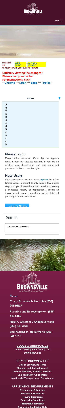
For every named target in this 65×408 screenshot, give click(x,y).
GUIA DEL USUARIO (32, 64)
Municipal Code (32, 352)
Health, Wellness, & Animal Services (33, 371)
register (44, 179)
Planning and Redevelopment (32, 368)
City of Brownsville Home (32, 364)
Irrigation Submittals (32, 403)
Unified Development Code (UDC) (32, 349)
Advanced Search (6, 124)
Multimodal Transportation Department (32, 378)
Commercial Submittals (32, 390)
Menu (58, 20)
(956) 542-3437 (19, 326)
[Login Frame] (32, 224)
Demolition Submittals (33, 400)
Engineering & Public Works (32, 375)
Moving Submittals (33, 397)
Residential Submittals (32, 393)
